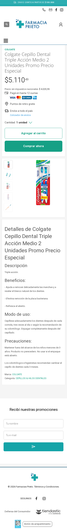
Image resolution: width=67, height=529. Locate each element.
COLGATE (17, 374)
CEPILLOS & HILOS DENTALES (31, 378)
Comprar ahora (33, 146)
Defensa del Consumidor (17, 511)
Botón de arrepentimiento (37, 524)
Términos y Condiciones (46, 486)
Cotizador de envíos (20, 115)
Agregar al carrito (33, 133)
